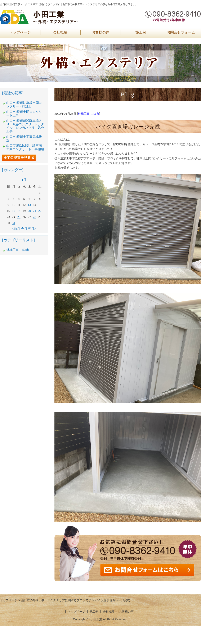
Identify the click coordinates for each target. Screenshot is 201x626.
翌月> (32, 228)
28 (34, 217)
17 (13, 211)
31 (13, 223)
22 (39, 211)
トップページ (20, 32)
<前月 (16, 228)
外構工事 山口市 (88, 113)
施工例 (140, 32)
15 (39, 205)
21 (34, 211)
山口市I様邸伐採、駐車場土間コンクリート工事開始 (25, 147)
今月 (24, 228)
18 (19, 211)
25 (19, 217)
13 (29, 205)
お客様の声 (101, 32)
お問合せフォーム (181, 32)
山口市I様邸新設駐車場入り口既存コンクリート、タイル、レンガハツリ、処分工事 (25, 126)
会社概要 (60, 32)
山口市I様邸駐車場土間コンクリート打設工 (24, 104)
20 (29, 211)
